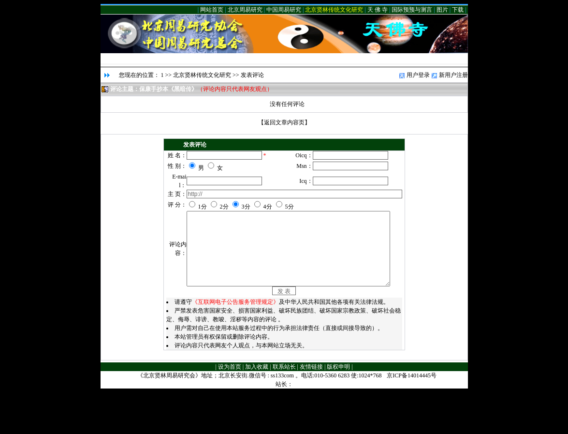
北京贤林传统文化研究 (334, 9)
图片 (442, 9)
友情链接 (311, 408)
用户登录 (418, 75)
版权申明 (338, 408)
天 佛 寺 (377, 9)
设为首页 (229, 408)
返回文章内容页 (284, 122)
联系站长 (284, 408)
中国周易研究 (283, 9)
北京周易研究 (245, 9)
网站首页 (211, 9)
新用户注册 (453, 75)
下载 (458, 9)
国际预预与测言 (412, 9)
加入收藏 (256, 408)
